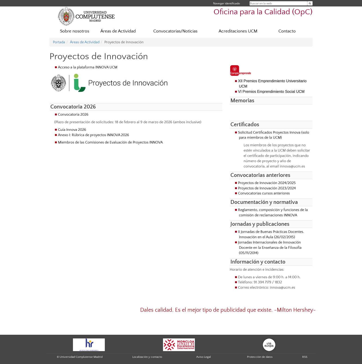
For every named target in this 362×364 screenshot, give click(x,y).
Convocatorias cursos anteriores (264, 193)
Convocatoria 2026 (73, 114)
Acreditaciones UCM (238, 31)
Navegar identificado (226, 3)
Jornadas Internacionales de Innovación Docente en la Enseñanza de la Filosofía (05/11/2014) (270, 247)
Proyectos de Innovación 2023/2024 (267, 188)
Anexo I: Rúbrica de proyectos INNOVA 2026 (93, 135)
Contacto (287, 31)
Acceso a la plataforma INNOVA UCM (87, 67)
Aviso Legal (203, 356)
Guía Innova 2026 (72, 130)
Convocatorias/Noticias (175, 31)
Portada (59, 42)
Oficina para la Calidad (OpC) (263, 12)
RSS (304, 356)
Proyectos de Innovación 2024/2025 (267, 183)
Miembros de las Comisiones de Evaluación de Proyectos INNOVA (110, 142)
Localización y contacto (147, 356)
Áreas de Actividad (118, 31)
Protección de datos (260, 356)
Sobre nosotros (74, 31)
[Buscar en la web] (310, 3)
